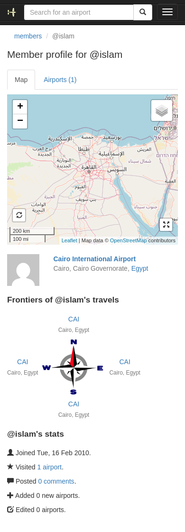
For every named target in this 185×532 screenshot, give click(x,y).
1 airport (49, 467)
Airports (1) (60, 79)
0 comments (56, 481)
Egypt (139, 268)
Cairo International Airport (95, 259)
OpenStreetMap (128, 240)
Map (21, 79)
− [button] (20, 121)
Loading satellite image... (91, 169)
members (28, 36)
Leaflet (69, 240)
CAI (73, 319)
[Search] (142, 12)
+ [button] (20, 107)
